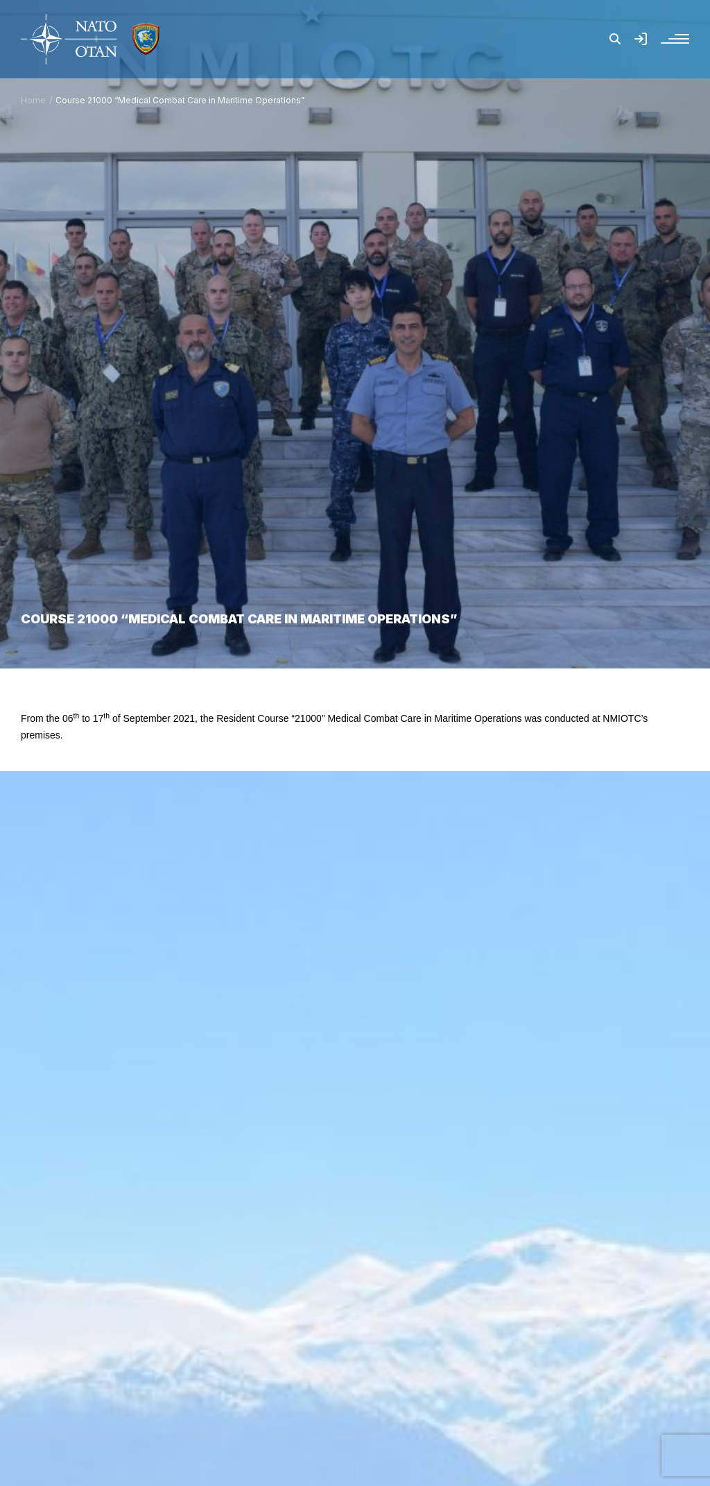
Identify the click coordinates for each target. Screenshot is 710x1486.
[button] (615, 38)
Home (33, 100)
